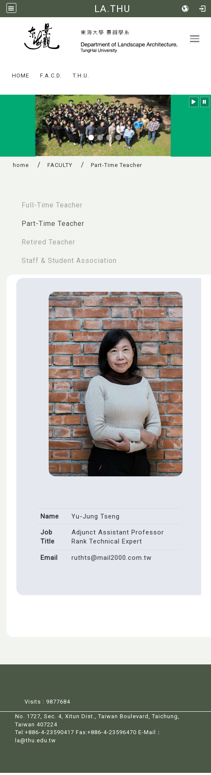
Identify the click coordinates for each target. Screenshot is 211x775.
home (21, 167)
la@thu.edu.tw (35, 742)
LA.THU (112, 8)
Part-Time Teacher (53, 226)
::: (3, 71)
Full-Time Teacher (52, 207)
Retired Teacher (48, 244)
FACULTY (59, 167)
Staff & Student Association (69, 263)
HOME (20, 77)
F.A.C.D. (51, 77)
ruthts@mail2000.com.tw (111, 560)
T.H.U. (81, 77)
